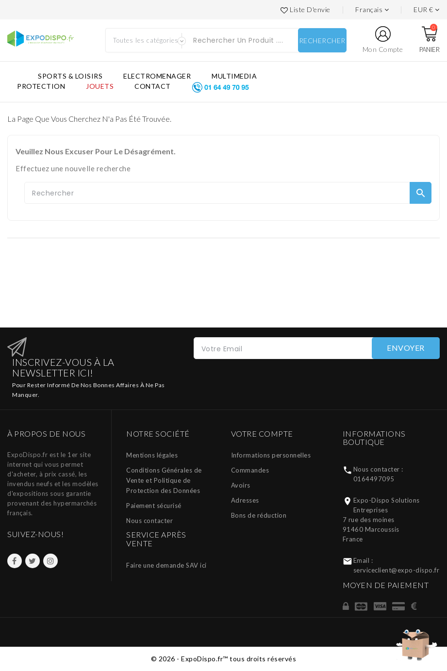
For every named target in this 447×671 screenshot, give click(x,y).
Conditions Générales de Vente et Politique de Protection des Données (164, 480)
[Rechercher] (227, 193)
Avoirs (240, 485)
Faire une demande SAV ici (166, 565)
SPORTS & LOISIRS (70, 76)
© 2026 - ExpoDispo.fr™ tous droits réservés (224, 659)
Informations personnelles (271, 455)
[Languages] (372, 10)
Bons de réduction (259, 515)
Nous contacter (149, 520)
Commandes (250, 470)
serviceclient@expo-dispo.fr (396, 570)
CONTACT (152, 86)
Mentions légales (152, 455)
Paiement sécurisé (154, 505)
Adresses (245, 500)
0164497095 (374, 479)
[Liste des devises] (427, 10)
